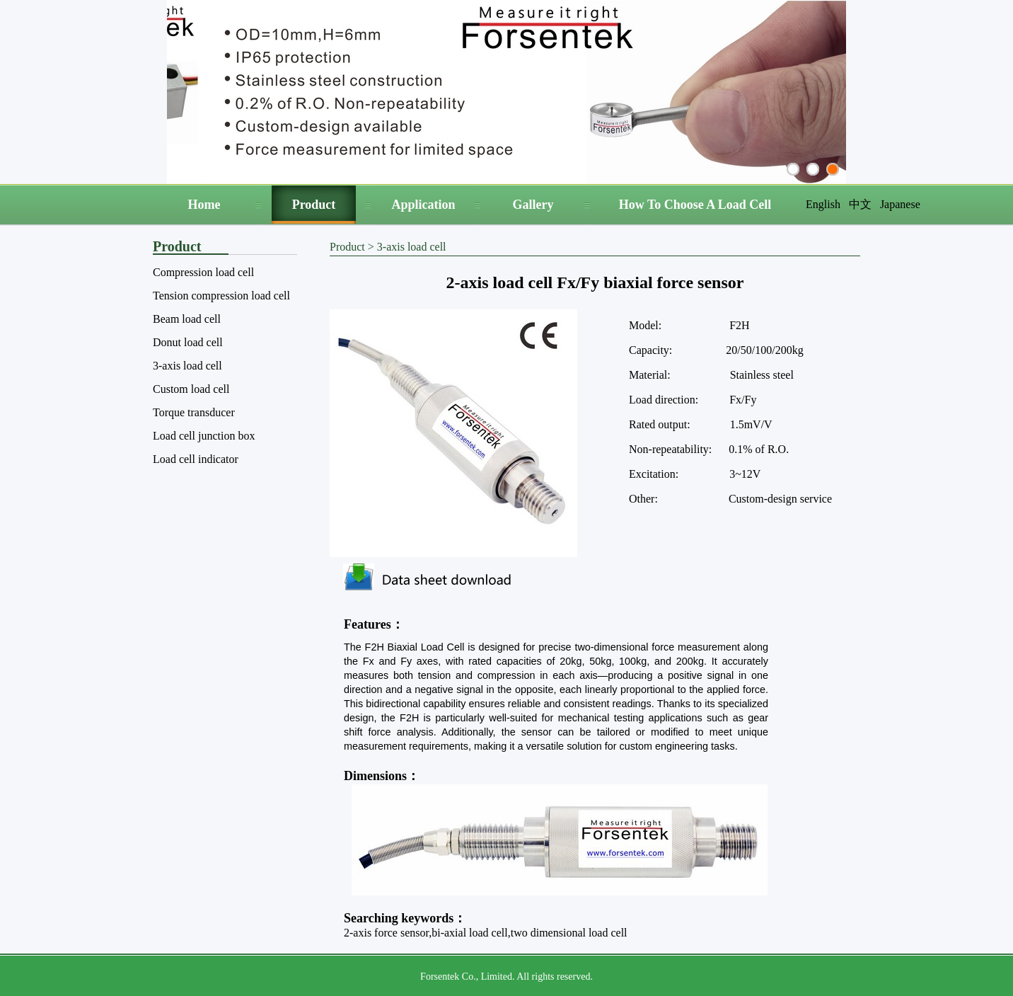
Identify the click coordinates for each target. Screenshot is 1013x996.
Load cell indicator (195, 459)
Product (314, 205)
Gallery (533, 205)
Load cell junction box (204, 436)
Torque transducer (194, 412)
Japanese (900, 204)
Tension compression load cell (221, 296)
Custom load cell (191, 389)
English (823, 204)
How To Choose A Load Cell (695, 205)
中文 (860, 204)
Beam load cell (187, 319)
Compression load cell (203, 272)
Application (423, 205)
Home (204, 205)
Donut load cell (188, 342)
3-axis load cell (187, 366)
